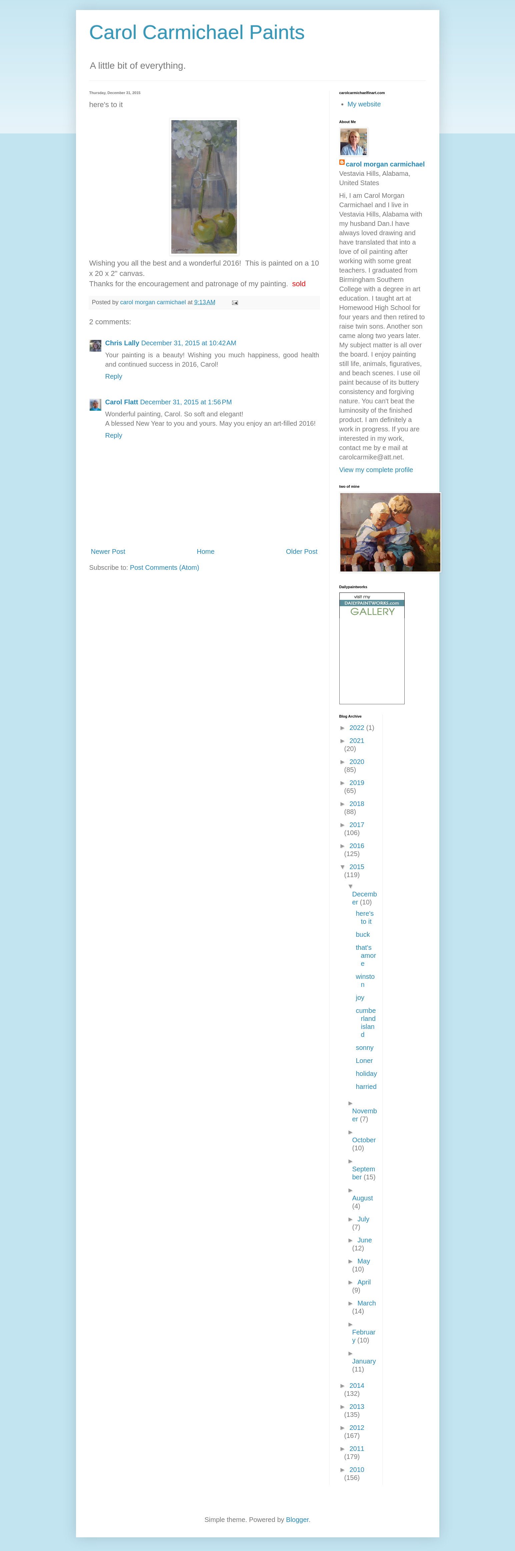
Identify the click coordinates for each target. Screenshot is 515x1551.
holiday (366, 1073)
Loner (364, 1060)
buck (363, 934)
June (364, 1240)
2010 (356, 1469)
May (363, 1261)
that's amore (366, 955)
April (364, 1282)
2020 (356, 761)
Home (205, 551)
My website (364, 104)
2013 (356, 1406)
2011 (356, 1448)
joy (360, 997)
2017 (356, 824)
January (364, 1361)
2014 (356, 1385)
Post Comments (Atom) (164, 567)
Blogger (297, 1519)
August (362, 1198)
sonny (365, 1047)
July (363, 1219)
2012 (356, 1427)
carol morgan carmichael (385, 164)
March (366, 1303)
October (364, 1140)
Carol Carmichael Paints (197, 32)
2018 (356, 803)
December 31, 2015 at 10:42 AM (188, 343)
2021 (356, 740)
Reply (113, 376)
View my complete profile (376, 469)
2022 (357, 727)
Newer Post (108, 551)
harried (366, 1086)
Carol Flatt (121, 402)
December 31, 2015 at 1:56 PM (186, 402)
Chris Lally (122, 343)
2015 (356, 866)
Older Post (301, 551)
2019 (356, 782)
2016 (356, 845)
